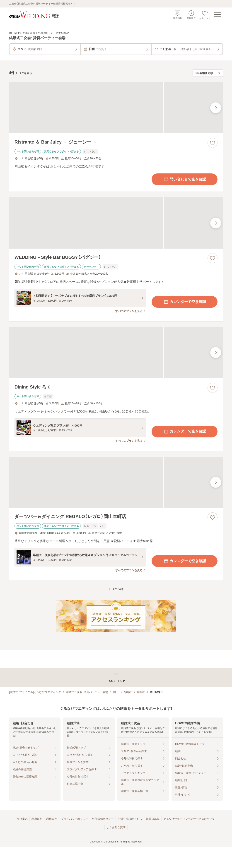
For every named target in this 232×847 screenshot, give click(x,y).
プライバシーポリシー (74, 819)
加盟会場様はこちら (130, 819)
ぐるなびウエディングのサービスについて (189, 819)
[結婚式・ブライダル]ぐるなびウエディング (35, 692)
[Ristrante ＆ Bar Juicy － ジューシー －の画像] (116, 108)
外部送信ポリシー (103, 819)
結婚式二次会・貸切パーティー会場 (87, 692)
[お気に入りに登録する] (213, 143)
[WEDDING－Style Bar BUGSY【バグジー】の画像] (116, 223)
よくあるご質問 (116, 827)
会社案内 (22, 819)
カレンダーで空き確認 (184, 302)
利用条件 (51, 819)
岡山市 (127, 692)
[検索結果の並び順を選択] (208, 73)
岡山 (115, 692)
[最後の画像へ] (215, 107)
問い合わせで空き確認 (184, 179)
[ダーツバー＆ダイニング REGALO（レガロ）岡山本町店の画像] (116, 482)
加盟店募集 (153, 819)
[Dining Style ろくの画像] (116, 352)
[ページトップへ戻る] (116, 677)
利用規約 (36, 819)
